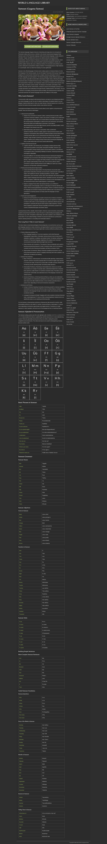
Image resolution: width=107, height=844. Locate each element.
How (20, 712)
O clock (21, 825)
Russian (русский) (70, 248)
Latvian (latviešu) (70, 201)
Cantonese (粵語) (70, 88)
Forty (20, 594)
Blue (20, 531)
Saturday (21, 739)
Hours (20, 816)
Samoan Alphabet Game (72, 39)
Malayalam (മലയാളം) (71, 215)
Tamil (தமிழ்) (69, 286)
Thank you (21, 423)
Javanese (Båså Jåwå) (71, 180)
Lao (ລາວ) (68, 196)
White (20, 517)
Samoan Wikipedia (71, 45)
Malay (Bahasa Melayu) (72, 213)
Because (21, 667)
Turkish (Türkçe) (70, 298)
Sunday (21, 742)
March (20, 764)
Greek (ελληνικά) (70, 140)
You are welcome (23, 426)
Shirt (20, 501)
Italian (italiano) (70, 175)
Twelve (21, 585)
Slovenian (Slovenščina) (72, 270)
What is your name (23, 446)
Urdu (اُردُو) (69, 305)
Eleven (20, 582)
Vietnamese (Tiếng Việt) (72, 312)
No (20, 415)
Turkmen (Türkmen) (71, 300)
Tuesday (21, 728)
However (21, 675)
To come (21, 639)
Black (20, 514)
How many (21, 715)
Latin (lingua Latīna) (71, 199)
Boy (20, 469)
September (21, 781)
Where (21, 706)
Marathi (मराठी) (69, 222)
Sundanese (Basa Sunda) (72, 277)
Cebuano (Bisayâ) (70, 93)
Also (20, 672)
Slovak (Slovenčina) (71, 267)
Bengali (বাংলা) (70, 76)
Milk (20, 486)
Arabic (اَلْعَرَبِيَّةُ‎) (69, 62)
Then (20, 687)
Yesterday (21, 745)
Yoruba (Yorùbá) (70, 322)
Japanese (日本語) (70, 178)
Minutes (21, 819)
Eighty (20, 605)
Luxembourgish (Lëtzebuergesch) (74, 206)
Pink (20, 537)
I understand (22, 435)
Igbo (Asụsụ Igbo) (70, 163)
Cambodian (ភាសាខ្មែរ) (71, 86)
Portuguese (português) (72, 241)
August (21, 778)
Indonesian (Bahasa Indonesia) (73, 166)
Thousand (21, 614)
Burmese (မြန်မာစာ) (70, 83)
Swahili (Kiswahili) (70, 279)
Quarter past (22, 830)
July (20, 775)
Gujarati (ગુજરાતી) (70, 142)
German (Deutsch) (70, 137)
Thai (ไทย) (68, 293)
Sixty (20, 599)
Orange (21, 523)
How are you (22, 441)
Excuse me (21, 418)
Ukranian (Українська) (71, 303)
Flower (20, 495)
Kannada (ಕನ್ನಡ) (70, 182)
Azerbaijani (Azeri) (70, 69)
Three (20, 559)
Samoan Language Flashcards (73, 42)
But (20, 664)
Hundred (21, 611)
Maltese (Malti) (70, 218)
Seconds (21, 822)
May (20, 770)
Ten (20, 579)
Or (19, 661)
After (20, 836)
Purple (20, 534)
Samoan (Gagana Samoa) (72, 251)
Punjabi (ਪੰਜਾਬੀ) (70, 244)
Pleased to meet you (24, 452)
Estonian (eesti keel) (71, 121)
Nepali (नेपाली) (69, 227)
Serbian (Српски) (70, 255)
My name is (22, 449)
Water (20, 483)
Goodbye (21, 409)
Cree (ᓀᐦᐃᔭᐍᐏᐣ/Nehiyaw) (72, 104)
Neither (21, 678)
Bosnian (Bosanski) (71, 79)
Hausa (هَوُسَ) (69, 147)
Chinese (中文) (69, 100)
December (21, 790)
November (21, 787)
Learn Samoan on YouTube (72, 29)
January (21, 758)
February (21, 761)
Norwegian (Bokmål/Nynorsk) (73, 230)
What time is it (22, 813)
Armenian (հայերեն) (71, 64)
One (20, 553)
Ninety (20, 608)
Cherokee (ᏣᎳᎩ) (70, 95)
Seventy (21, 602)
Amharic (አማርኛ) (70, 60)
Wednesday (22, 730)
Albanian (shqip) (70, 57)
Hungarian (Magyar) (71, 159)
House (20, 492)
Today (20, 748)
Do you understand (23, 432)
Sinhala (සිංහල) (70, 265)
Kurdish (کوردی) (70, 192)
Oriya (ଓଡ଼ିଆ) (69, 232)
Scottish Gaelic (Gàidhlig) (72, 253)
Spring (20, 800)
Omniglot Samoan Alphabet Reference (75, 37)
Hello (20, 406)
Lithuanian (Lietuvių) (71, 204)
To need (21, 630)
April (20, 767)
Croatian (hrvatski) (70, 107)
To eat (20, 642)
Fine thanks (22, 444)
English (68, 116)
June (20, 772)
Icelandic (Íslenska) (71, 161)
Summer (21, 803)
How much (21, 717)
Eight (20, 573)
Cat (20, 475)
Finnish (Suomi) (70, 126)
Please (20, 420)
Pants (20, 504)
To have (21, 624)
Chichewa (68, 97)
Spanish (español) (70, 274)
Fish (20, 481)
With (20, 669)
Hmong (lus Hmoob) (71, 156)
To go (20, 636)
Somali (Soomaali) (70, 272)
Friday (20, 736)
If (19, 684)
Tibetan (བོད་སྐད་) (70, 296)
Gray (20, 540)
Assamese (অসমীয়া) (71, 67)
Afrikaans (68, 55)
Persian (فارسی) (70, 237)
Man (20, 463)
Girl (20, 472)
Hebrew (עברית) (70, 152)
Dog (20, 478)
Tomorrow (21, 751)
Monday (21, 725)
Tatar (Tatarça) (70, 288)
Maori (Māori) (69, 220)
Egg (20, 489)
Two (20, 556)
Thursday (21, 733)
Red (20, 520)
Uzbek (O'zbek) (70, 310)
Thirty (20, 591)
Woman (21, 466)
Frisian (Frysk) (69, 130)
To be (20, 621)
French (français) (70, 128)
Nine (20, 576)
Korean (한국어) (70, 189)
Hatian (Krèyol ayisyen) (72, 145)
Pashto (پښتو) (69, 234)
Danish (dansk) (70, 112)
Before (20, 833)
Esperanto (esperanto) (71, 119)
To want (21, 627)
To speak (21, 647)
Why (20, 709)
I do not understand (24, 438)
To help (21, 633)
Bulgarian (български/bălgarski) (74, 81)
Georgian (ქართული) (71, 135)
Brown (20, 543)
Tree (20, 498)
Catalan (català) (70, 90)
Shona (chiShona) (70, 260)
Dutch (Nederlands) (71, 114)
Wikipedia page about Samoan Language (76, 31)
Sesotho (68, 258)
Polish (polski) (69, 239)
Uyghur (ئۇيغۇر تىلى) (71, 307)
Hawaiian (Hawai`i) (71, 149)
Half (20, 827)
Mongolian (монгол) (71, 225)
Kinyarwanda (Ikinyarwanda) (73, 187)
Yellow (20, 526)
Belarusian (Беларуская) (72, 74)
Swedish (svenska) (71, 281)
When (20, 703)
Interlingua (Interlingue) (71, 168)
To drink (21, 644)
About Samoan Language (72, 34)
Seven (20, 571)
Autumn (21, 806)
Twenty (21, 588)
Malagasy (68, 211)
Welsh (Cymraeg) (70, 314)
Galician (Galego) (70, 133)
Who (20, 697)
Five (20, 565)
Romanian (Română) (71, 246)
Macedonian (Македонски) (72, 208)
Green (20, 529)
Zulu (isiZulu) (69, 324)
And (20, 658)
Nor (20, 681)
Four (20, 562)
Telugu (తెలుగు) (70, 291)
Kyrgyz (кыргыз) (70, 194)
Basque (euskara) (70, 71)
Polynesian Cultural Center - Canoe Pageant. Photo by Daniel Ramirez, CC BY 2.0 (34, 41)
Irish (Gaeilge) (69, 173)
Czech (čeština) (70, 109)
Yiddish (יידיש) (69, 319)
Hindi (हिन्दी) (69, 154)
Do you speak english (24, 429)
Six (20, 568)
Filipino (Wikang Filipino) (72, 123)
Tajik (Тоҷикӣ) (69, 284)
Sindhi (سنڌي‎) (69, 263)
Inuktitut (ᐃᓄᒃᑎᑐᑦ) (71, 171)
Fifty (20, 596)
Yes (20, 412)
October (21, 784)
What (20, 700)
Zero (20, 550)
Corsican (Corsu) (70, 102)
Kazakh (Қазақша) (71, 185)
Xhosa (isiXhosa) (70, 317)
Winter (21, 797)
